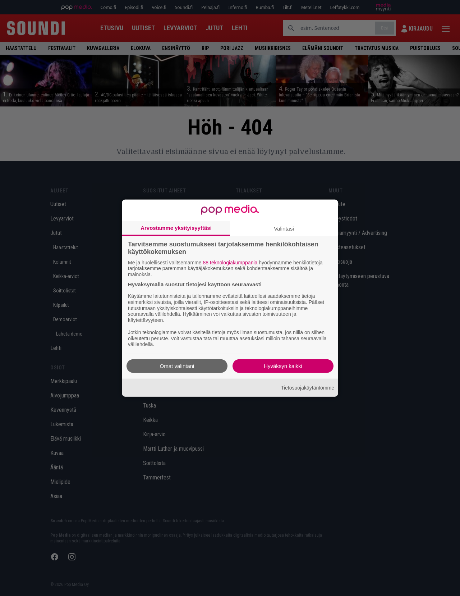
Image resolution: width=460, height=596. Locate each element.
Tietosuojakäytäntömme (307, 387)
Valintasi (284, 228)
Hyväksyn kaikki (283, 366)
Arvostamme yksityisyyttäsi (176, 227)
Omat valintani (177, 366)
